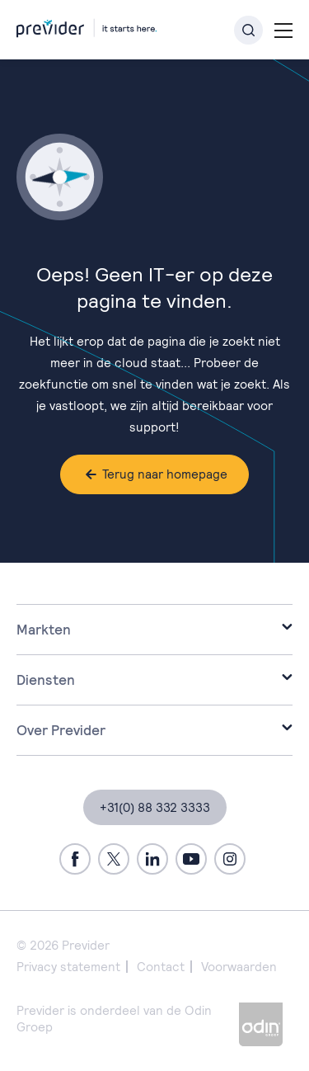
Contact (161, 966)
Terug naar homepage (164, 474)
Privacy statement (68, 966)
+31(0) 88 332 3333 (155, 807)
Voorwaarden (239, 966)
